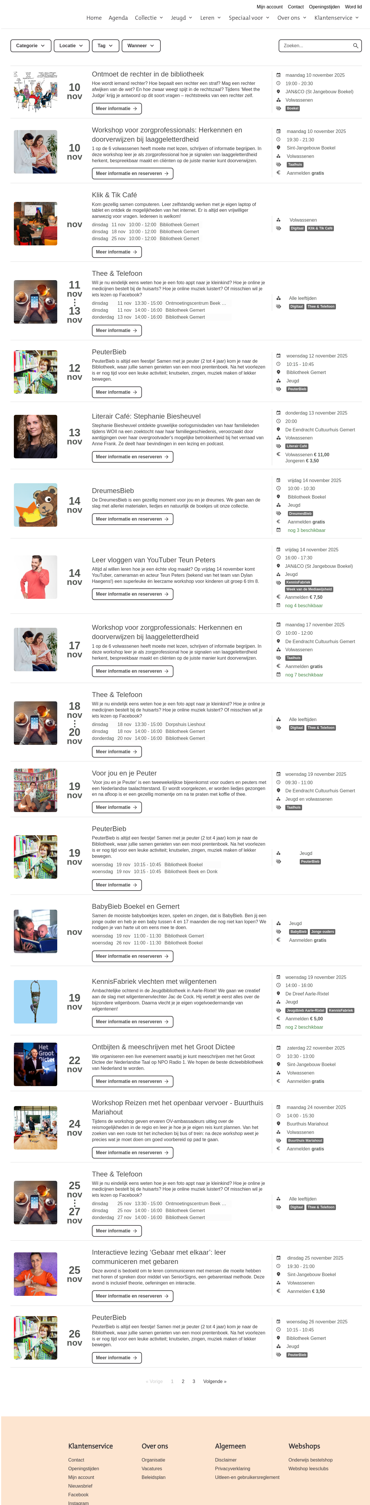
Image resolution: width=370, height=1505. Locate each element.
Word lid (353, 6)
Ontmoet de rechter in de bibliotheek (148, 74)
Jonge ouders (322, 932)
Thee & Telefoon (117, 273)
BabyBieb (298, 932)
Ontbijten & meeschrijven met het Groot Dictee (163, 1047)
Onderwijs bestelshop (310, 1459)
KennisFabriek (298, 583)
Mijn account (270, 6)
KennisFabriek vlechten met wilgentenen (154, 981)
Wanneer (137, 45)
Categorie (27, 45)
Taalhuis (295, 165)
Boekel (292, 109)
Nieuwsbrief (80, 1486)
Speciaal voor (246, 17)
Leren (207, 17)
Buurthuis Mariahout (305, 1141)
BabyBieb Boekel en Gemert (136, 906)
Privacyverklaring (232, 1468)
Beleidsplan (154, 1477)
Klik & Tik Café (114, 195)
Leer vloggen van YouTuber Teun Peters (153, 560)
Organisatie (153, 1459)
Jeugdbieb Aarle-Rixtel (305, 1010)
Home (94, 17)
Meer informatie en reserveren (129, 173)
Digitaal (297, 228)
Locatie (68, 45)
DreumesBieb (113, 491)
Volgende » (215, 1381)
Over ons (289, 17)
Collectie (146, 17)
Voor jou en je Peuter (124, 773)
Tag (102, 45)
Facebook (78, 1494)
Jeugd (178, 17)
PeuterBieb (109, 352)
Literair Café (297, 446)
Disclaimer (226, 1459)
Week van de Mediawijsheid (309, 589)
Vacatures (152, 1468)
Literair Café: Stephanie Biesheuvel (146, 416)
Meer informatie (113, 108)
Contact (296, 6)
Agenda (118, 17)
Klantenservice (333, 17)
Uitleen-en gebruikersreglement (247, 1477)
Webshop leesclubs (308, 1468)
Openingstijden (324, 6)
